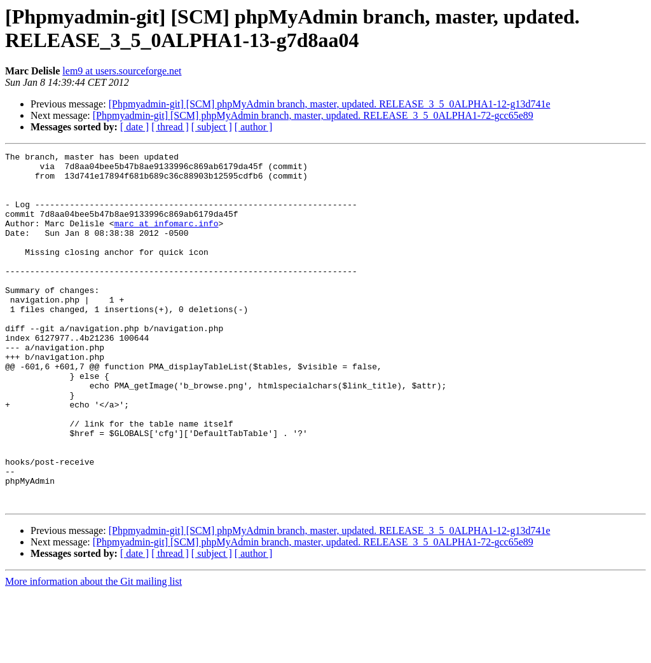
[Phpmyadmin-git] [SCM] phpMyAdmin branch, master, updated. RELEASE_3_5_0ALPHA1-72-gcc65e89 (313, 115)
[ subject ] (211, 126)
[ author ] (254, 126)
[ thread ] (170, 126)
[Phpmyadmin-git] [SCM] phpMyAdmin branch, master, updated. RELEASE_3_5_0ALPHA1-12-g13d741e (330, 104)
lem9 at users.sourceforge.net (121, 70)
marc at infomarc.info (166, 238)
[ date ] (134, 126)
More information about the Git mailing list (93, 651)
